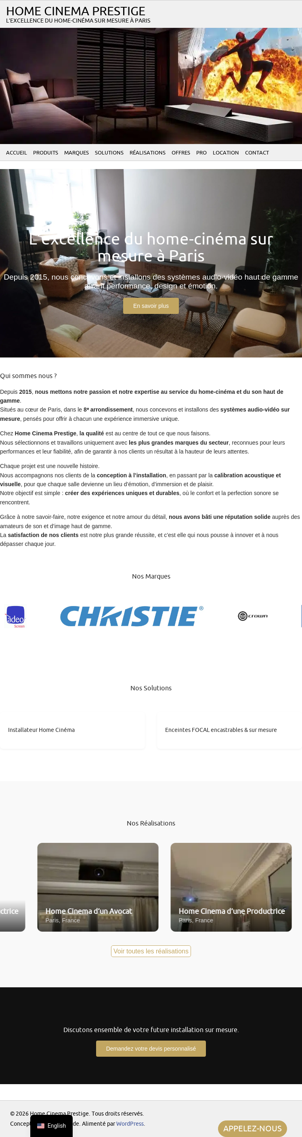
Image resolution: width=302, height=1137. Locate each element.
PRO (201, 153)
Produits (45, 153)
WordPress (130, 1124)
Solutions (109, 153)
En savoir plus (151, 306)
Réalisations (148, 153)
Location (226, 153)
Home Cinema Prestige (75, 11)
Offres (181, 153)
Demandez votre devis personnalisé (151, 1048)
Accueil (16, 153)
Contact (257, 153)
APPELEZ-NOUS (252, 1128)
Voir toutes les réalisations (151, 951)
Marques (76, 153)
